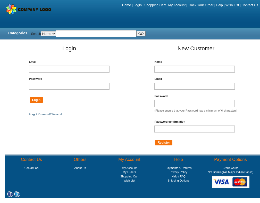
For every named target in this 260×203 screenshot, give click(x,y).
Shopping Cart (155, 5)
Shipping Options (178, 180)
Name (158, 61)
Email (33, 61)
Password (35, 78)
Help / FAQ (179, 176)
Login (137, 5)
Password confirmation (169, 121)
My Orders (129, 172)
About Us (80, 167)
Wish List (232, 5)
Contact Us (249, 5)
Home (126, 5)
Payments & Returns (179, 167)
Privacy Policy (178, 172)
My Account (177, 5)
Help (219, 5)
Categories (17, 33)
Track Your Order (201, 5)
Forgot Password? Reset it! (46, 114)
